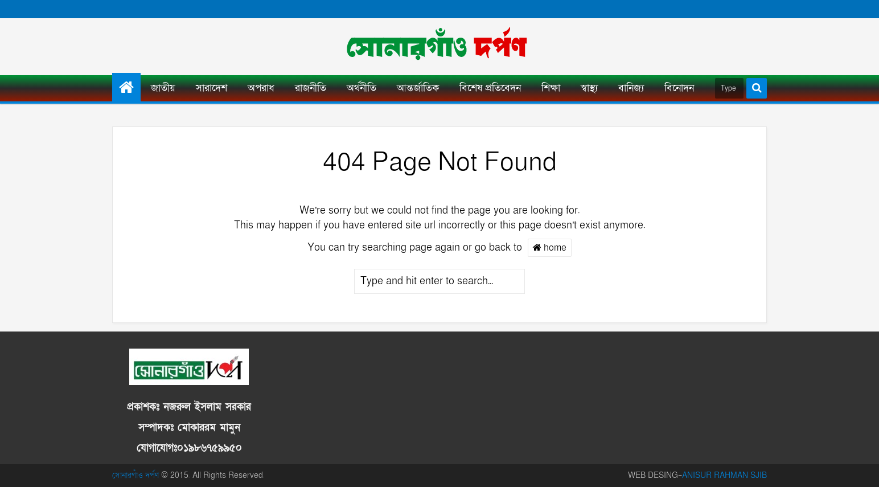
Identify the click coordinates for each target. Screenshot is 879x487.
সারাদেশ (211, 88)
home (549, 247)
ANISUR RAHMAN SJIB (724, 475)
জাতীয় (163, 88)
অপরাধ (261, 88)
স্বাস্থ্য (589, 88)
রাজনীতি (310, 88)
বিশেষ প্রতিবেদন (490, 88)
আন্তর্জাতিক (418, 88)
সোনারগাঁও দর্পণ (135, 475)
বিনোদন (679, 88)
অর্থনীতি (361, 88)
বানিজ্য (631, 88)
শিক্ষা (550, 88)
